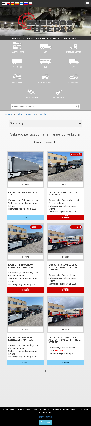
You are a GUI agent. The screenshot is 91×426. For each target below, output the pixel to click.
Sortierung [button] (45, 123)
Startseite (9, 114)
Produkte (20, 114)
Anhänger (30, 114)
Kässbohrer (42, 114)
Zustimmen (45, 422)
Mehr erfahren (45, 417)
